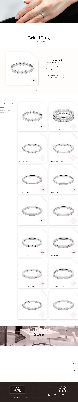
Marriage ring (5, 111)
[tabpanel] (39, 68)
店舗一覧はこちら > (39, 338)
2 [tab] (38, 90)
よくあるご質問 (13, 397)
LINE (50, 395)
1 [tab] (36, 90)
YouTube (65, 395)
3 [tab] (40, 90)
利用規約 (27, 397)
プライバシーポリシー (36, 397)
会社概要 (21, 397)
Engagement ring (6, 103)
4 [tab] (42, 90)
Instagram (57, 395)
